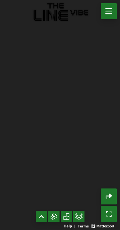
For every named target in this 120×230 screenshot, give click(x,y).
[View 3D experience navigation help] (70, 226)
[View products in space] (109, 11)
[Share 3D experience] (109, 196)
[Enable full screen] (109, 214)
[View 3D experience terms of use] (84, 226)
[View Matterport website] (103, 226)
